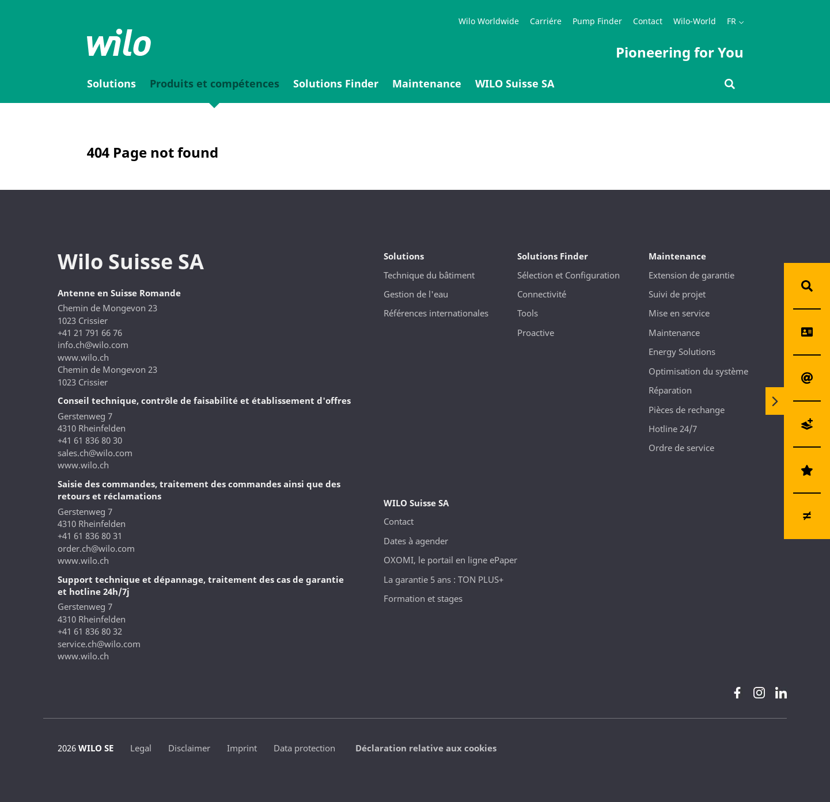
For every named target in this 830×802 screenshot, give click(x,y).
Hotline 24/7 (673, 428)
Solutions (111, 83)
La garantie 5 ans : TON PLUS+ (443, 579)
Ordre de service (681, 447)
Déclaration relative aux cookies (426, 748)
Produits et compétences (214, 83)
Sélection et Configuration (568, 275)
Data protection (304, 748)
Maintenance (426, 83)
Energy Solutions (682, 351)
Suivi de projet (677, 294)
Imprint (242, 748)
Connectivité (541, 294)
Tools (527, 313)
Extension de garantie (691, 275)
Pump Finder (597, 21)
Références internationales (436, 313)
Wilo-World (694, 21)
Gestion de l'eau (416, 294)
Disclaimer (189, 748)
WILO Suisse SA (514, 83)
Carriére (546, 21)
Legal (140, 748)
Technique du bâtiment (429, 275)
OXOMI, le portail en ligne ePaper (450, 560)
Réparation (670, 390)
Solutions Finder (335, 83)
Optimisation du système (698, 371)
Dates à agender (416, 541)
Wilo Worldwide (488, 21)
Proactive (535, 332)
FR (731, 21)
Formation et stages (423, 598)
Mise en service (679, 313)
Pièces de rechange (687, 409)
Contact (647, 21)
